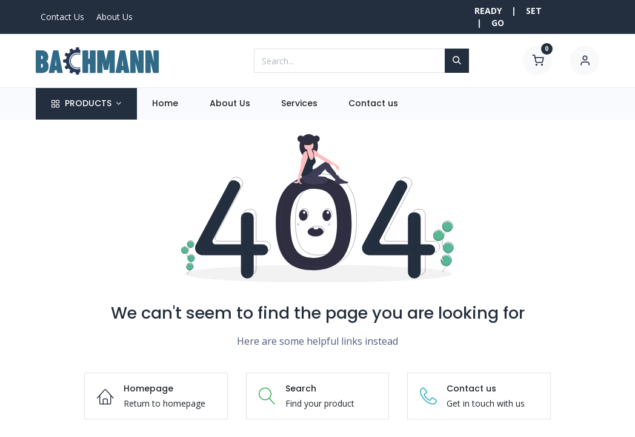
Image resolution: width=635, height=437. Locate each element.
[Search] (457, 61)
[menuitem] (165, 104)
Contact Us (62, 16)
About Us (114, 16)
